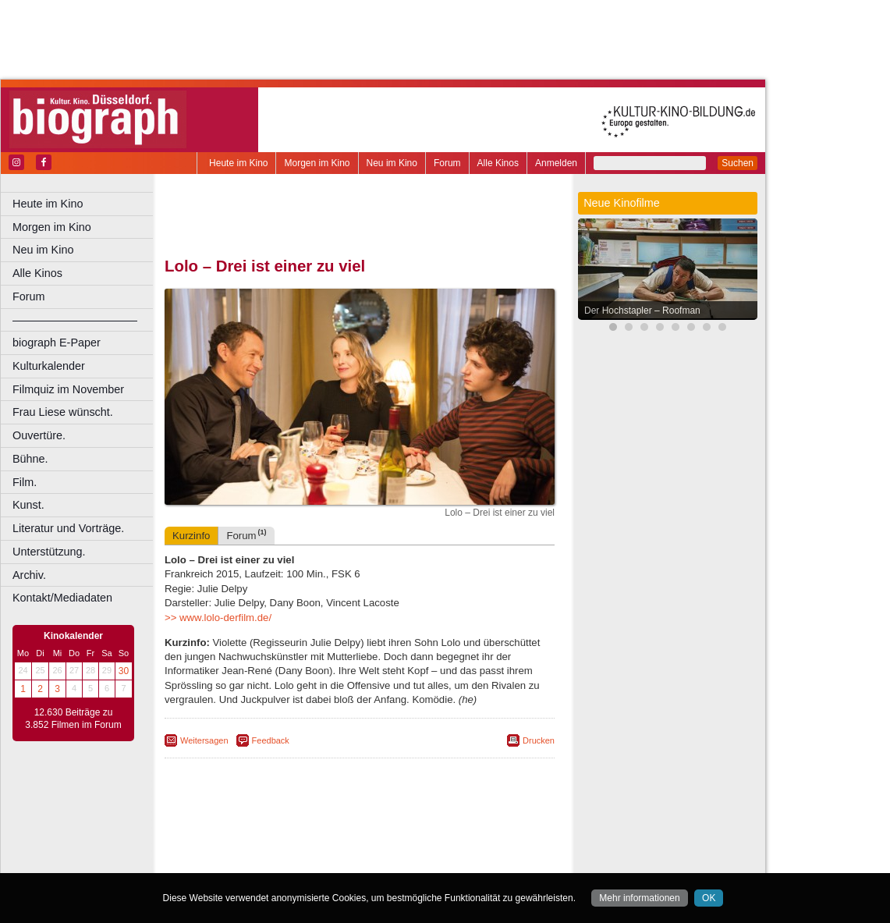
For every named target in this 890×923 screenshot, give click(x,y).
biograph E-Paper (56, 342)
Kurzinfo (191, 535)
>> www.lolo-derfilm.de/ (218, 617)
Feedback (270, 740)
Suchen (737, 163)
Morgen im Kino (316, 163)
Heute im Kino (238, 163)
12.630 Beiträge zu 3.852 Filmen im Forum (73, 718)
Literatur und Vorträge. (68, 528)
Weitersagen (204, 740)
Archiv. (29, 575)
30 (124, 671)
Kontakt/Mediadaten (62, 597)
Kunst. (28, 505)
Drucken (539, 740)
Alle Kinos (498, 163)
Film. (24, 482)
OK (708, 898)
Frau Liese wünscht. (62, 412)
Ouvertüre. (39, 435)
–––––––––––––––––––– (74, 320)
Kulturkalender (48, 366)
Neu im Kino (392, 163)
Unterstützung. (49, 551)
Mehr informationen (639, 898)
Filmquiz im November (68, 389)
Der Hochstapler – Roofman (642, 310)
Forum (447, 163)
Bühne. (30, 459)
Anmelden (556, 163)
